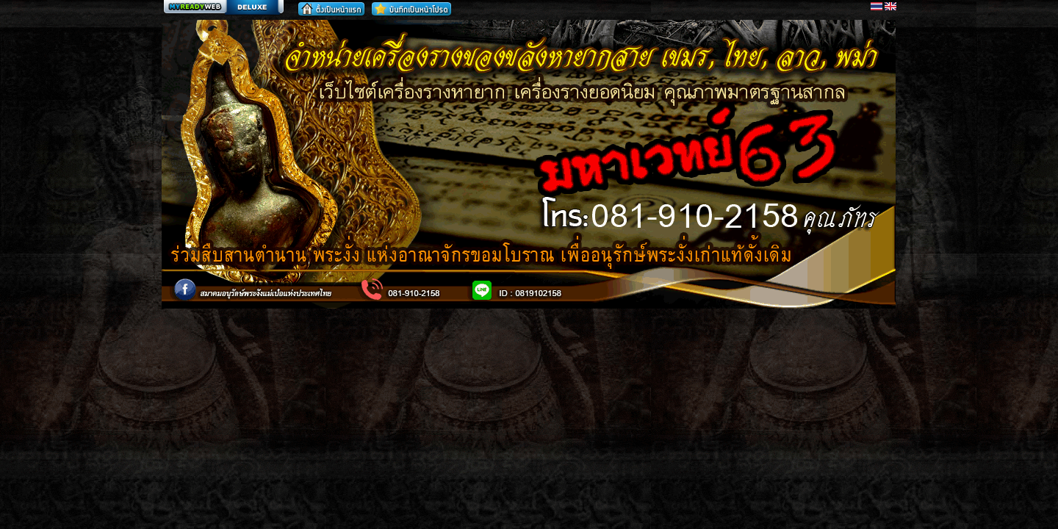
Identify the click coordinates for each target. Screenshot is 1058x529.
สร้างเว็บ (223, 8)
